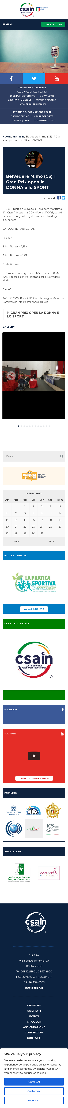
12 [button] (49, 425)
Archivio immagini (19, 100)
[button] (61, 456)
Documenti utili (44, 120)
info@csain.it (34, 987)
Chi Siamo (34, 1005)
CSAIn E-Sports (43, 116)
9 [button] (41, 425)
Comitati (34, 1011)
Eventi (34, 1016)
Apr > (51, 541)
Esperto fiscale (46, 100)
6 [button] (32, 425)
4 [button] (27, 425)
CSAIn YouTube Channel (34, 778)
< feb (16, 541)
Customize (34, 1091)
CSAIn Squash (20, 120)
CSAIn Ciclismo (20, 116)
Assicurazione (34, 1027)
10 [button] (44, 425)
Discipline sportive (22, 96)
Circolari (34, 1021)
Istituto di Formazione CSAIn (32, 112)
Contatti (34, 1038)
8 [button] (38, 425)
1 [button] (19, 425)
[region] (34, 1078)
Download (47, 96)
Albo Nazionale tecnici (32, 91)
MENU (8, 24)
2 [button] (21, 425)
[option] (33, 375)
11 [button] (46, 425)
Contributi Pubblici (33, 104)
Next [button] (56, 376)
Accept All (34, 1081)
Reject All (34, 1100)
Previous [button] (11, 376)
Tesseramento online (32, 87)
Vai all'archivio (34, 609)
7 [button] (35, 425)
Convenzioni (34, 1032)
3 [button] (24, 425)
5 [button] (30, 425)
